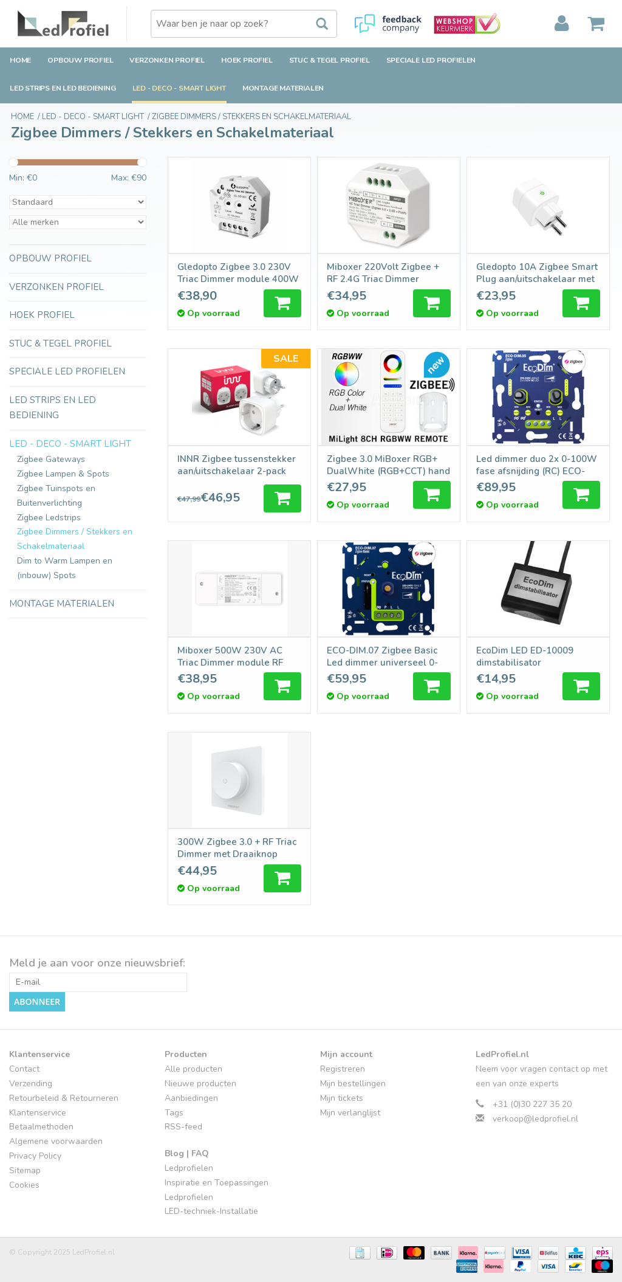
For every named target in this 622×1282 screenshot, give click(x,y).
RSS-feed (183, 1126)
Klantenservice (37, 1112)
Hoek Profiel (247, 60)
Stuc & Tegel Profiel (329, 60)
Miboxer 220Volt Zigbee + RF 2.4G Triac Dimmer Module (383, 273)
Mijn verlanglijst (350, 1112)
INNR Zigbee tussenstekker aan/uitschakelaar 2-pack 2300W (236, 465)
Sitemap (25, 1170)
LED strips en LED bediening (63, 88)
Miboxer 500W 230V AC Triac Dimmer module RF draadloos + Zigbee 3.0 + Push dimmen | (231, 656)
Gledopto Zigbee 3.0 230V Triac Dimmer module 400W (238, 273)
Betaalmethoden (41, 1126)
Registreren (342, 1069)
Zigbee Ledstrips (49, 517)
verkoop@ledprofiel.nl (535, 1119)
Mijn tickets (341, 1098)
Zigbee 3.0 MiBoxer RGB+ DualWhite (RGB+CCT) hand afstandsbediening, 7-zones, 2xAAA (388, 465)
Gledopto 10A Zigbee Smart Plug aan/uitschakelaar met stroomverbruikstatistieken (537, 273)
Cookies (24, 1185)
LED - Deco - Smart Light (179, 88)
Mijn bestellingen (353, 1083)
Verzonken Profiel (167, 60)
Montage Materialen (283, 88)
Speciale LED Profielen (431, 60)
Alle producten (193, 1069)
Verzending (30, 1083)
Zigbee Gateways (51, 459)
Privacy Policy (35, 1156)
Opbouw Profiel (80, 60)
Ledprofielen (189, 1168)
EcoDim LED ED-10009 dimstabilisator (524, 656)
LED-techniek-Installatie (211, 1211)
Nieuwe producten (200, 1083)
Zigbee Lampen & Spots (63, 474)
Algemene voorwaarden (56, 1141)
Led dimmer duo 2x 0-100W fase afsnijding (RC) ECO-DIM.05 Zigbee (536, 465)
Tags (174, 1112)
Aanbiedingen (191, 1098)
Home (20, 60)
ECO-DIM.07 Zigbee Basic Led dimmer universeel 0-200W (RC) (382, 656)
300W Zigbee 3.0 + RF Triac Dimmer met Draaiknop (236, 848)
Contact (24, 1069)
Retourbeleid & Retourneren (63, 1098)
